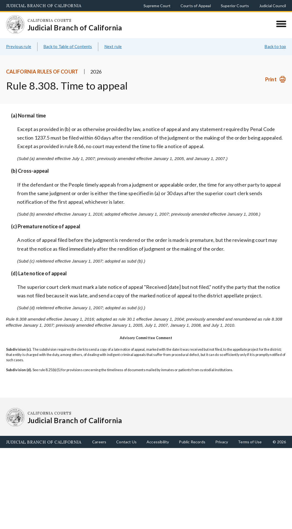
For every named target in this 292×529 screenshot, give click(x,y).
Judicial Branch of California (43, 5)
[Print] (275, 79)
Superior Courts (235, 5)
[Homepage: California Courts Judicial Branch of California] (15, 24)
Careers (99, 441)
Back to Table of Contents (67, 46)
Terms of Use (250, 441)
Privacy (221, 441)
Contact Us (126, 441)
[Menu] (281, 23)
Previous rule (18, 46)
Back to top (275, 46)
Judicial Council (272, 5)
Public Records (192, 441)
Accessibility (158, 441)
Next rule (113, 46)
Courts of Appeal (195, 5)
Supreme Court (157, 5)
